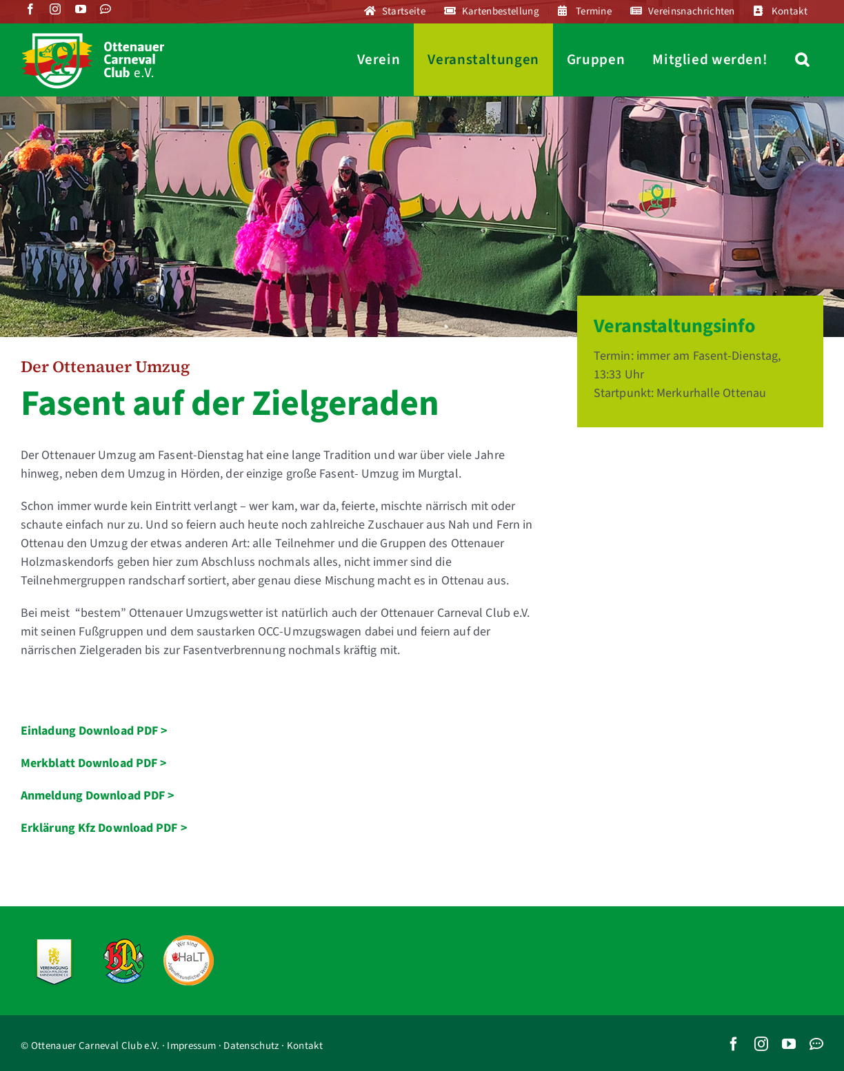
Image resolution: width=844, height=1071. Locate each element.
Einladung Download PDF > (94, 731)
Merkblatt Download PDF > (94, 763)
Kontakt (305, 1046)
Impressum (191, 1046)
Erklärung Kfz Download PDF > (104, 828)
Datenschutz (251, 1046)
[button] (802, 59)
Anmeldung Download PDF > (97, 795)
